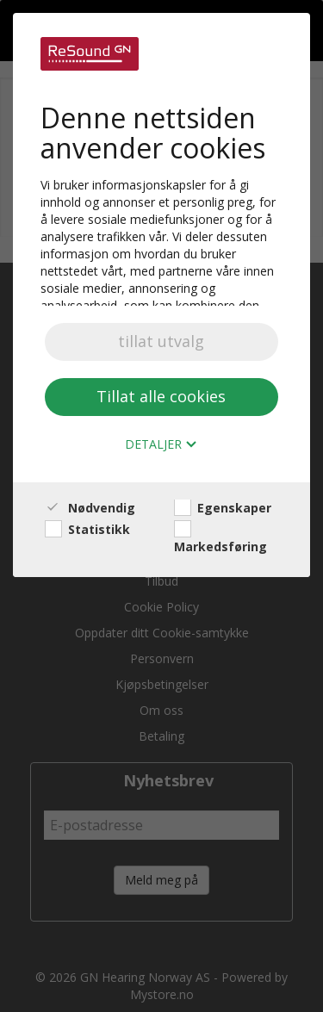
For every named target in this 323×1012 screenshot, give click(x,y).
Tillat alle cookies (161, 396)
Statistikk (87, 529)
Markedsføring (220, 538)
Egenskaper (222, 508)
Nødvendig (90, 508)
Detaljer (161, 445)
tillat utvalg (161, 341)
